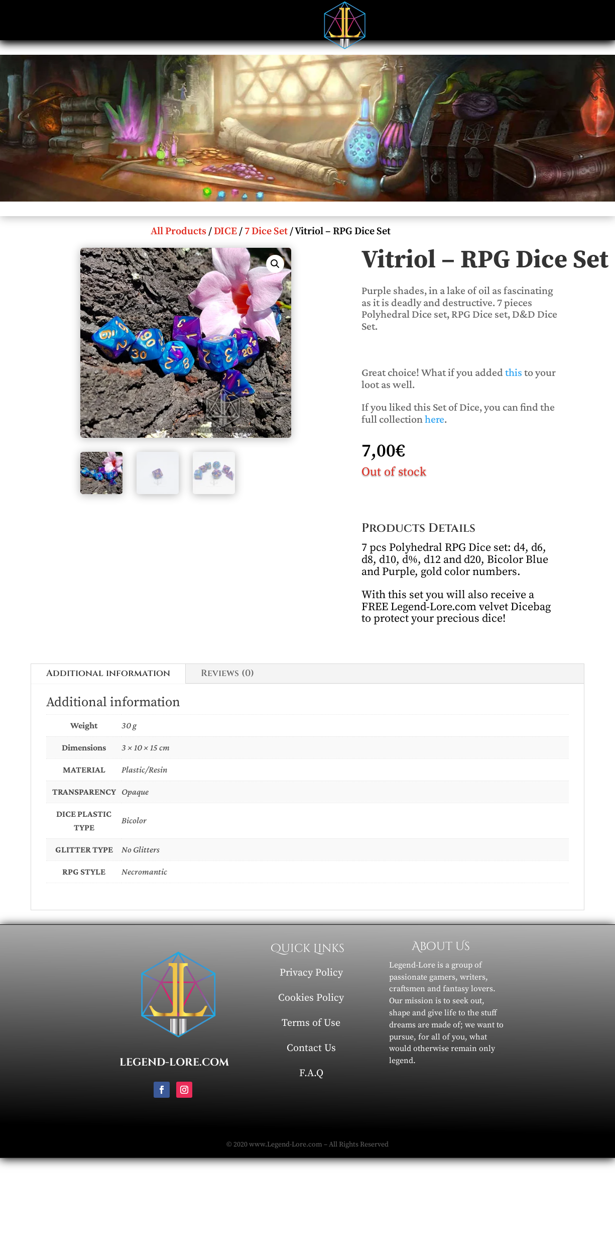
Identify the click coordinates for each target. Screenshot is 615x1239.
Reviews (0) (227, 673)
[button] (275, 264)
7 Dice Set (266, 231)
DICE (225, 231)
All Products (178, 231)
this (513, 372)
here (434, 419)
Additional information (108, 673)
